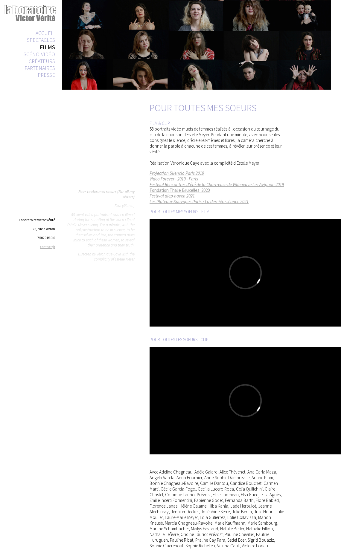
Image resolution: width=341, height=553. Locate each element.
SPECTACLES (41, 39)
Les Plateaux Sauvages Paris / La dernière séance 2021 (199, 201)
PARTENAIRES (40, 68)
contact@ (47, 246)
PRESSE (46, 74)
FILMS (47, 47)
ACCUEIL (45, 33)
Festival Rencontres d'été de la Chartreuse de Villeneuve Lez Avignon (212, 184)
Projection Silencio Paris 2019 (177, 173)
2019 (279, 184)
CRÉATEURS (42, 61)
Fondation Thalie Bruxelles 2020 (180, 190)
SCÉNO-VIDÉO (39, 54)
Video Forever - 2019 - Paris (174, 179)
